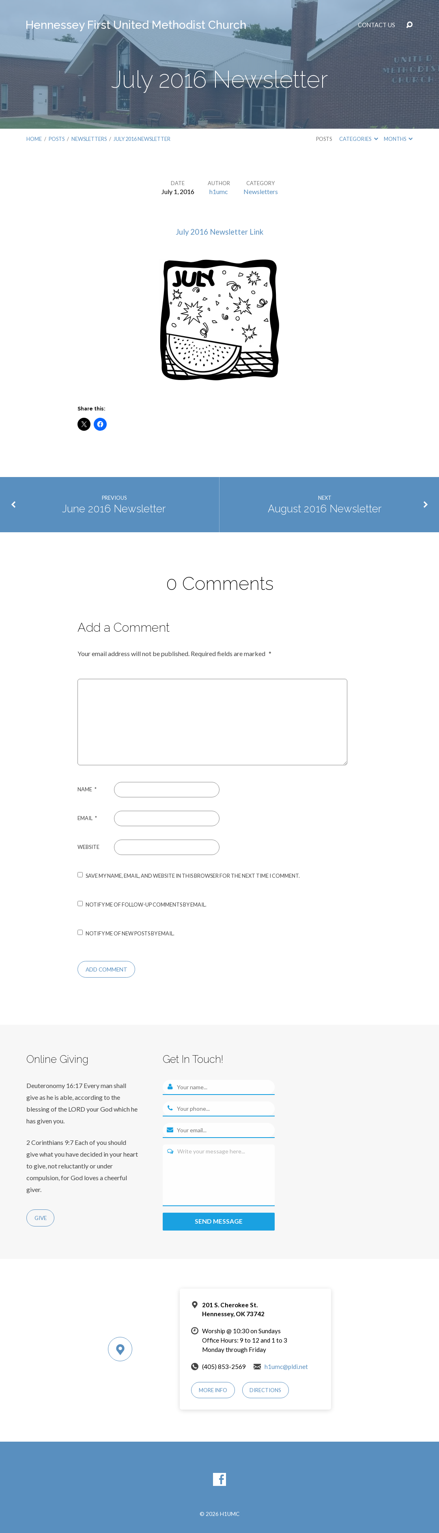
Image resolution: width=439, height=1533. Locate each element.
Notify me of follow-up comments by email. (146, 904)
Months (398, 139)
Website (88, 847)
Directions (265, 1390)
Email (87, 818)
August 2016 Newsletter (325, 509)
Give (40, 1218)
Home (34, 139)
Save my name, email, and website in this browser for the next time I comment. (193, 875)
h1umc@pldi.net (286, 1366)
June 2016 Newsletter (114, 509)
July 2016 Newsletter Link (219, 231)
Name (87, 789)
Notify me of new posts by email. (130, 933)
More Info (213, 1390)
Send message (219, 1221)
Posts (57, 139)
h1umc (218, 191)
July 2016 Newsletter (142, 139)
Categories (358, 139)
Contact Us (376, 25)
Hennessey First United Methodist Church (136, 25)
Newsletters (89, 139)
